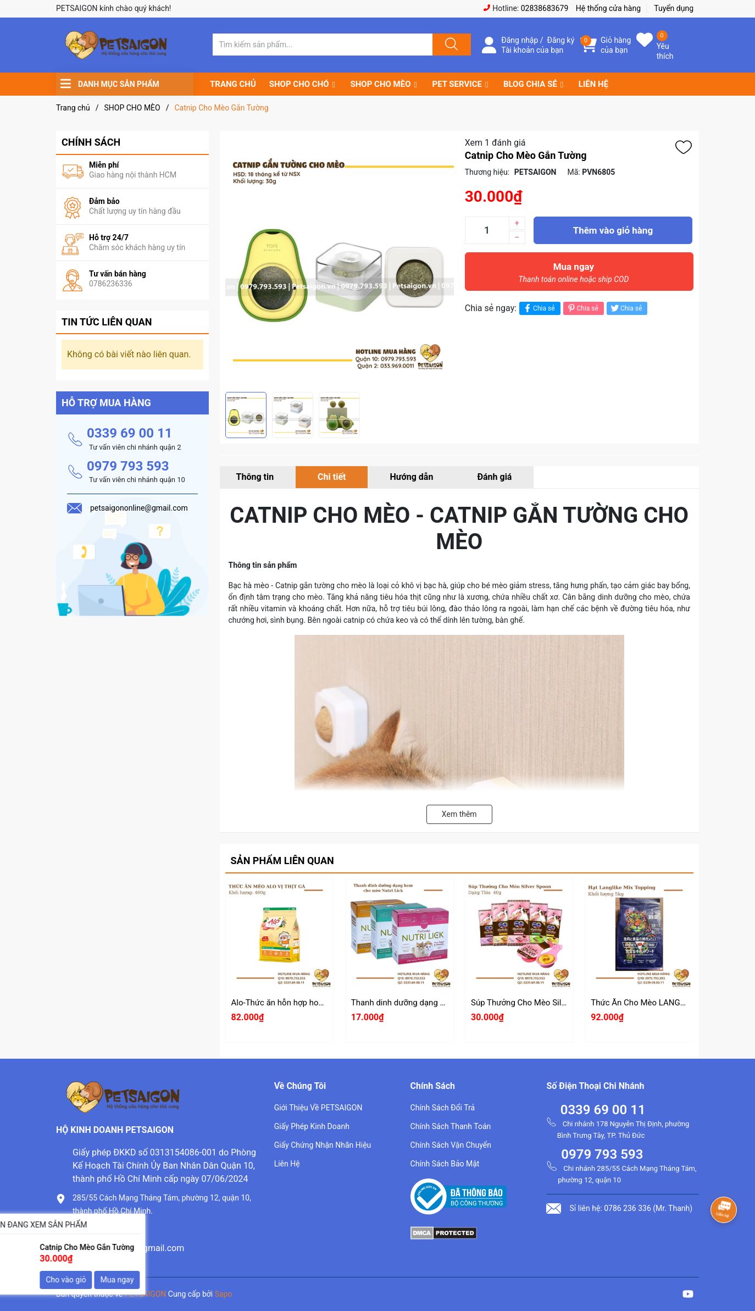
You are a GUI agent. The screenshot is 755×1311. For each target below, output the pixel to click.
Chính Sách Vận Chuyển (450, 1145)
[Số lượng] (487, 230)
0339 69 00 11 (130, 433)
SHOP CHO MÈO (381, 84)
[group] (339, 261)
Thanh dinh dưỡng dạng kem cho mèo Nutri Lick (438, 1003)
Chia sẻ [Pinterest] (582, 308)
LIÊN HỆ (593, 84)
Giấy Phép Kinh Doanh (311, 1126)
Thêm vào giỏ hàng (613, 230)
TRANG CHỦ (233, 84)
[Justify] (450, 45)
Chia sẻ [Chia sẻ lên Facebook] (538, 308)
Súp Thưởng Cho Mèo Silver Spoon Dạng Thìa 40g (562, 1003)
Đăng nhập (519, 40)
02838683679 (545, 8)
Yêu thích (665, 51)
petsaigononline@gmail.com (128, 1248)
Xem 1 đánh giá (495, 142)
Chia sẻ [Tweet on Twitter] (625, 308)
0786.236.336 (99, 1229)
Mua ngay (573, 275)
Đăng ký (561, 40)
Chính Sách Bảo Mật (445, 1163)
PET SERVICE (456, 84)
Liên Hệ (287, 1163)
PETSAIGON (145, 1294)
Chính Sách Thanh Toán (450, 1126)
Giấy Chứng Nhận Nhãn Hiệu (322, 1145)
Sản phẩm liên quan (282, 860)
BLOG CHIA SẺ (530, 84)
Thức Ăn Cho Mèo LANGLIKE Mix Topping (667, 1003)
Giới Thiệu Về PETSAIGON (318, 1107)
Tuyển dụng (673, 8)
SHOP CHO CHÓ (299, 84)
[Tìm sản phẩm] (322, 45)
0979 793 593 (128, 466)
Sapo (223, 1294)
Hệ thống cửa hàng (608, 8)
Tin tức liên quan (107, 322)
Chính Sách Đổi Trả (442, 1107)
